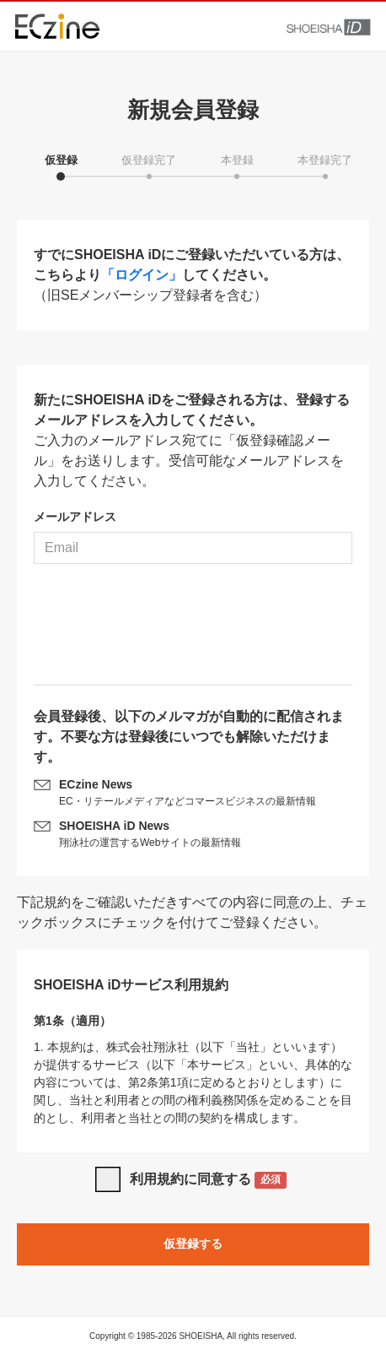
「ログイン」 (141, 275)
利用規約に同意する (208, 1181)
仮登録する (193, 1243)
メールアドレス (75, 516)
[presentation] (193, 631)
